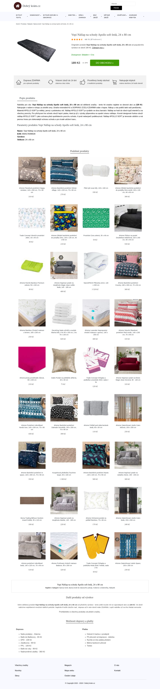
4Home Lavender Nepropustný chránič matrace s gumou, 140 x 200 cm (96, 332)
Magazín (68, 665)
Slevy (17, 676)
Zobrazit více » (98, 48)
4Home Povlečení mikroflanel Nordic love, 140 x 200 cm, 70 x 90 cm (32, 427)
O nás (116, 665)
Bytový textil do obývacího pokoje (80, 588)
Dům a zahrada (82, 16)
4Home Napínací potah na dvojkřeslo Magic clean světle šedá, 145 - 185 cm (64, 285)
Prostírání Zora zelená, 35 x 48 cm (96, 235)
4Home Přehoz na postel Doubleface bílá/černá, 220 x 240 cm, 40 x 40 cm (128, 238)
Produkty (23, 24)
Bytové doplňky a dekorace (50, 16)
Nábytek (71, 15)
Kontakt (117, 671)
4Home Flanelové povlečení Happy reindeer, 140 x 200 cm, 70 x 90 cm (32, 190)
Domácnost (35, 15)
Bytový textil (19, 16)
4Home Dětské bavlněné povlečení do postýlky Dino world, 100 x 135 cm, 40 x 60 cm (128, 190)
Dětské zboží (107, 16)
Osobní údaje (70, 676)
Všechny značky (21, 665)
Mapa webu (69, 671)
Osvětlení (121, 15)
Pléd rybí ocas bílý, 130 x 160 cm (96, 188)
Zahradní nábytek (133, 16)
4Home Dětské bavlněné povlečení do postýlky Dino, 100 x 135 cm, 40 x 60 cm (64, 238)
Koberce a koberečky (100, 588)
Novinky (18, 671)
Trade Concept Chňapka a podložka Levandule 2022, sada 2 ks (96, 380)
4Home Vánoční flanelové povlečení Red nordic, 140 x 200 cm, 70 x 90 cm (128, 332)
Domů (18, 24)
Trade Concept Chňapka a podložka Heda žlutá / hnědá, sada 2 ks (96, 565)
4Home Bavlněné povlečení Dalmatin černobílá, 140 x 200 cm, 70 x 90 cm (64, 427)
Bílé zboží (95, 16)
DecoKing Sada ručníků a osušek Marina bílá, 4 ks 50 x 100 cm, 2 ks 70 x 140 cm (64, 332)
